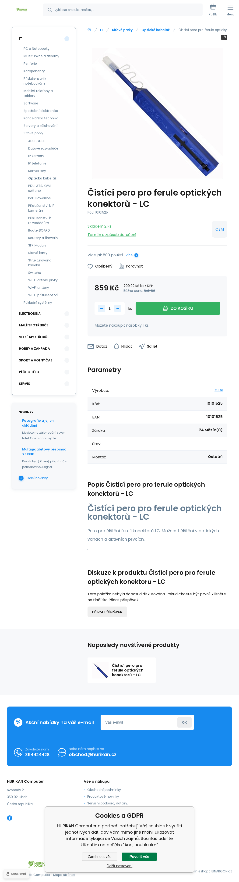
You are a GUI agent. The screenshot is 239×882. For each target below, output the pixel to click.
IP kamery (36, 156)
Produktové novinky (103, 796)
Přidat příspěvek (107, 612)
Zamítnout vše (99, 857)
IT (101, 30)
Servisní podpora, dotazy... (108, 803)
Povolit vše (139, 857)
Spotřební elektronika (41, 110)
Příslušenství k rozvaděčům (39, 220)
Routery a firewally (43, 238)
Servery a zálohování (40, 125)
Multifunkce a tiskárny (41, 56)
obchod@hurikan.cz (92, 754)
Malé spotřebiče (33, 325)
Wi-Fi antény (38, 287)
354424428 (37, 754)
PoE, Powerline (39, 198)
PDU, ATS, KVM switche (39, 188)
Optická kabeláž (155, 30)
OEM (219, 229)
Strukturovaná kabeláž (39, 263)
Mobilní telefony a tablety (38, 93)
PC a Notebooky (36, 48)
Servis (24, 383)
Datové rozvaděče (43, 148)
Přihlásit (184, 722)
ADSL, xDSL (36, 141)
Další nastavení (119, 866)
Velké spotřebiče (34, 337)
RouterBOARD (39, 230)
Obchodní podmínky (104, 789)
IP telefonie (37, 163)
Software (31, 103)
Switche (34, 272)
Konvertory (37, 170)
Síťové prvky (122, 30)
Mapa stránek (64, 874)
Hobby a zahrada (34, 348)
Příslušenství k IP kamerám (41, 208)
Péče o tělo (29, 372)
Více (129, 255)
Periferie (30, 63)
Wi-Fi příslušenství (43, 295)
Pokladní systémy (38, 302)
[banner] (21, 10)
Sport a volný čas (36, 360)
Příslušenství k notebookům (35, 81)
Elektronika (30, 313)
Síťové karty (37, 252)
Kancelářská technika (41, 118)
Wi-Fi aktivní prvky (43, 280)
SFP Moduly (37, 245)
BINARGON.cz (221, 871)
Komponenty (34, 71)
